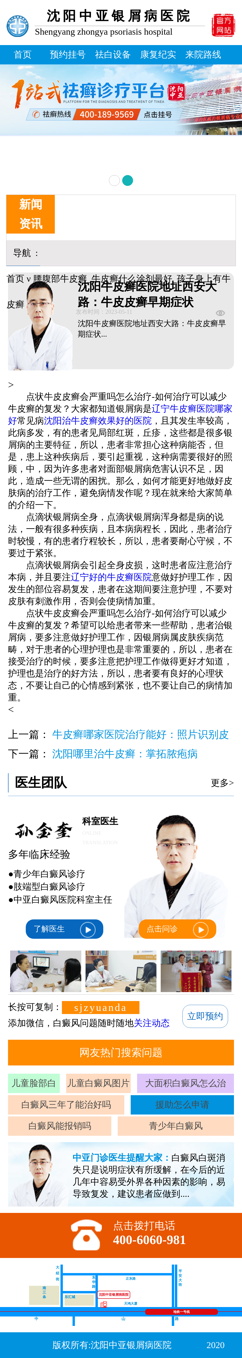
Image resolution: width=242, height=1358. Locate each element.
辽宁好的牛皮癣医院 (111, 577)
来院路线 (203, 54)
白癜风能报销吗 (59, 1126)
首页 (23, 54)
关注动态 (152, 1023)
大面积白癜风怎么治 (185, 1083)
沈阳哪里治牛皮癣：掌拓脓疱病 (125, 753)
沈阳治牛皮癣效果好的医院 (98, 421)
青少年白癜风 (176, 1126)
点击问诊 (178, 930)
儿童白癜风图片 (98, 1083)
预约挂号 (68, 54)
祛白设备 (113, 54)
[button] (114, 180)
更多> (222, 783)
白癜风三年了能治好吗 (66, 1105)
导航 (22, 253)
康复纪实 (158, 54)
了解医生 (65, 930)
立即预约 (205, 1016)
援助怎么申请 (182, 1105)
